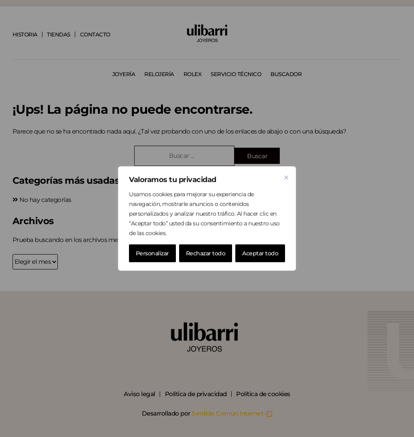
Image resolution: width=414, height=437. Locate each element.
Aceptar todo (260, 253)
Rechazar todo (206, 253)
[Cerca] (286, 178)
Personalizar (152, 253)
